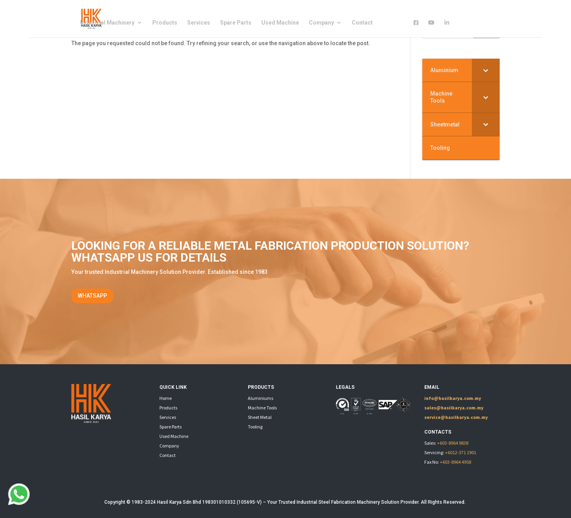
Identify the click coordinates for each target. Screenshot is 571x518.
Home (165, 398)
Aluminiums (260, 398)
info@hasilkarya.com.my (452, 398)
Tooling (255, 427)
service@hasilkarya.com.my (456, 417)
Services (198, 23)
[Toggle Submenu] (486, 70)
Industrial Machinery (107, 23)
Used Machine (280, 23)
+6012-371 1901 (460, 452)
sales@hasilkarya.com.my (453, 408)
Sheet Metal (260, 417)
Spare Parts (235, 23)
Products (164, 23)
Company (321, 23)
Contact (362, 23)
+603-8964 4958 (455, 462)
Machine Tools (262, 408)
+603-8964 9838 (452, 443)
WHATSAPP (92, 295)
